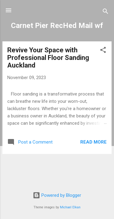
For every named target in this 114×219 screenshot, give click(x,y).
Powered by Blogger (57, 195)
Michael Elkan (70, 207)
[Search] (105, 12)
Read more (93, 142)
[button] (103, 51)
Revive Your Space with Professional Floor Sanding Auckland (48, 57)
